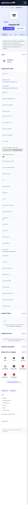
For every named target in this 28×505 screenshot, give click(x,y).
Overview (4, 34)
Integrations (22, 34)
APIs (7, 7)
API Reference (5, 403)
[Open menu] (25, 2)
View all (24, 54)
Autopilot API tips (6, 333)
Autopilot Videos (6, 313)
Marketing (11, 7)
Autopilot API (19, 7)
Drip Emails (13, 390)
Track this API (20, 28)
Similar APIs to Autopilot (8, 352)
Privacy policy (5, 410)
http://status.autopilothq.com (9, 251)
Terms (3, 407)
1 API (2, 55)
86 (3, 220)
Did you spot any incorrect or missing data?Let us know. (11, 430)
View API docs (8, 28)
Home (2, 7)
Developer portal (5, 400)
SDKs (15, 34)
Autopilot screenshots (7, 347)
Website (4, 398)
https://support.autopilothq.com (9, 81)
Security (4, 405)
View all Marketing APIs (14, 382)
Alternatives (5, 421)
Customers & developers (8, 414)
